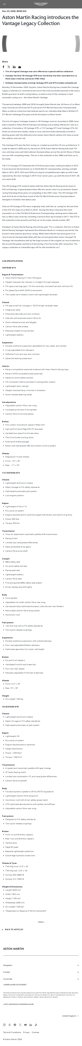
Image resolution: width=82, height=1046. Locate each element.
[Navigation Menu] (4, 4)
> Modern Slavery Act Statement (15, 984)
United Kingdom (70, 1016)
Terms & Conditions (12, 1032)
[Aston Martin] (41, 4)
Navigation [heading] (41, 965)
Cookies (35, 1032)
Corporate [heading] (41, 979)
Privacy (26, 1032)
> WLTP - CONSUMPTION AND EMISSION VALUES (18, 1004)
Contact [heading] (41, 972)
